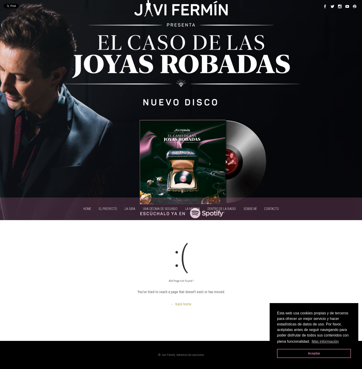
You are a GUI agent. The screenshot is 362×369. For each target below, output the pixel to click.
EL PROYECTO (108, 209)
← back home (181, 304)
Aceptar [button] (314, 353)
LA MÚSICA (192, 209)
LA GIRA (130, 209)
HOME (87, 209)
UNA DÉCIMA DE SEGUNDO (160, 209)
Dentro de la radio (222, 209)
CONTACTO (271, 209)
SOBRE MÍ (250, 209)
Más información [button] (325, 341)
